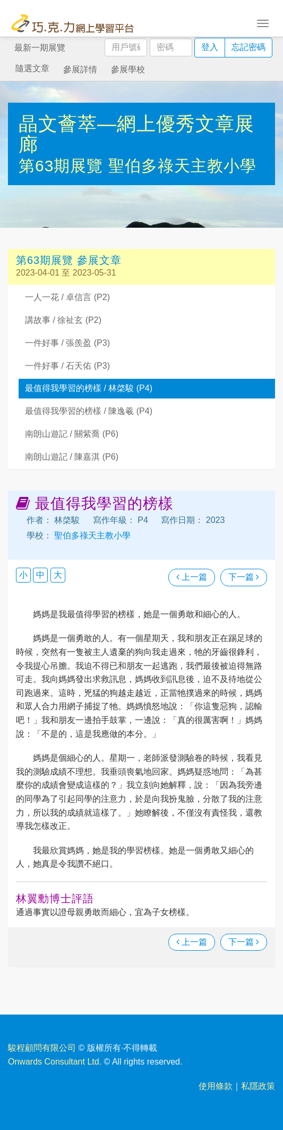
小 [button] (23, 574)
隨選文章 (32, 68)
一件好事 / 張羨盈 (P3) (67, 342)
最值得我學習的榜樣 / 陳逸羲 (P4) (88, 411)
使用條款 (216, 1086)
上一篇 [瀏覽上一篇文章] (191, 576)
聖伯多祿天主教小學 (182, 166)
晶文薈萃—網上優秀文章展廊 (136, 134)
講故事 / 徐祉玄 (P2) (63, 320)
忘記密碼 (248, 47)
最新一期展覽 (39, 47)
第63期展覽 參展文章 (69, 260)
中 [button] (40, 574)
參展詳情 (80, 69)
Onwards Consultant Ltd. (54, 1061)
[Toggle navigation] (263, 22)
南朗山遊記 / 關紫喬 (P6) (71, 433)
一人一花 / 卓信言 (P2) (67, 297)
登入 (209, 47)
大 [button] (58, 574)
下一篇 (243, 576)
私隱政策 (258, 1086)
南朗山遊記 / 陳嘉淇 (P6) (71, 456)
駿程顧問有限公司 (42, 1047)
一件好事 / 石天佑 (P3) (67, 365)
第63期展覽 (63, 166)
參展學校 (128, 69)
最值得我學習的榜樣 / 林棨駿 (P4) (88, 388)
